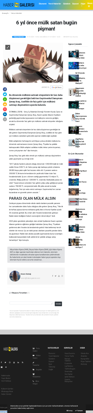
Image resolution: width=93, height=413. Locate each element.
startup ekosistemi (7, 412)
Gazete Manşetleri (69, 380)
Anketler (84, 356)
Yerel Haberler (54, 4)
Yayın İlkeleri (5, 378)
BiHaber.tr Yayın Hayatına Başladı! (81, 162)
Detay (70, 411)
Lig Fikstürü (69, 366)
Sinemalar (68, 371)
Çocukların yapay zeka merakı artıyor (81, 65)
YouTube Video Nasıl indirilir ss (81, 201)
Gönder (58, 304)
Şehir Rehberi (70, 377)
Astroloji (84, 364)
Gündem (66, 4)
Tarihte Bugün (70, 369)
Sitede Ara (85, 353)
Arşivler (37, 370)
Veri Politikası (6, 381)
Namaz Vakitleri (68, 360)
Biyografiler (85, 359)
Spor (50, 364)
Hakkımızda (5, 376)
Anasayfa (5, 13)
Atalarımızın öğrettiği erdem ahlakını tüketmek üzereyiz (81, 214)
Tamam (79, 411)
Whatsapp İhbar (7, 391)
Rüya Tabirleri (86, 361)
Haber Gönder (6, 394)
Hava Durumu (70, 353)
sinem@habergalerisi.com (30, 278)
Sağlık (51, 369)
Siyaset (75, 4)
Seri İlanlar (69, 374)
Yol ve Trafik (69, 356)
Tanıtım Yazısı (80, 182)
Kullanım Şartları (7, 389)
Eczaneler (68, 363)
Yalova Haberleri (16, 13)
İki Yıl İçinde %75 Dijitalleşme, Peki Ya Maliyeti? (80, 78)
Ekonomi (42, 4)
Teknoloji (52, 367)
